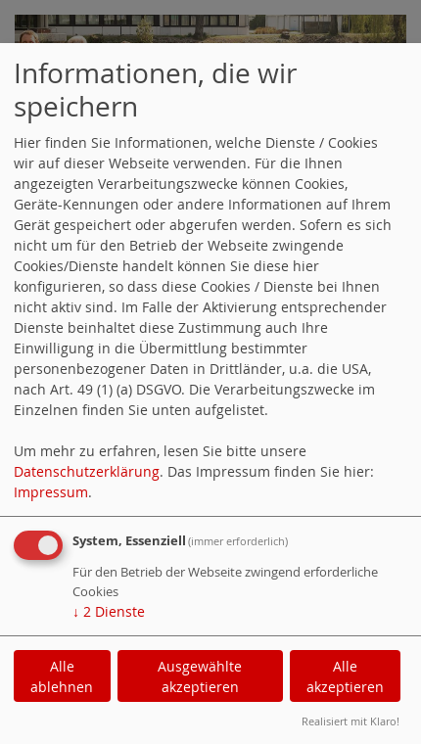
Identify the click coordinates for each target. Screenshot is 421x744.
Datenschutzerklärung (87, 471)
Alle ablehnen (61, 676)
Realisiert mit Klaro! (350, 721)
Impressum (51, 492)
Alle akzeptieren (345, 676)
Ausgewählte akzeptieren (200, 676)
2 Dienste (108, 611)
